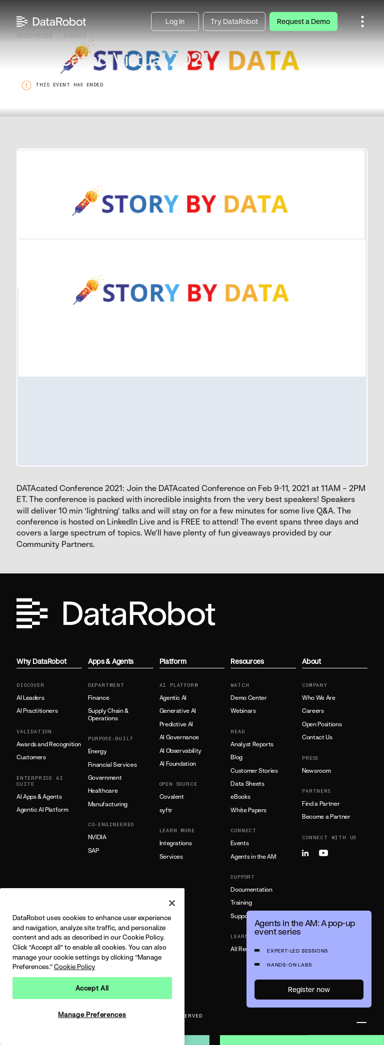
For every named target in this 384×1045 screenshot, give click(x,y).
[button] (363, 21)
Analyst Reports (252, 744)
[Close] (172, 903)
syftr (166, 810)
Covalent (172, 796)
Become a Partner (326, 816)
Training (241, 902)
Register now (309, 989)
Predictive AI (176, 724)
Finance (98, 697)
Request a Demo (303, 21)
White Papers (248, 810)
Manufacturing (108, 804)
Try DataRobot (234, 21)
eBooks (240, 796)
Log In (175, 21)
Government (105, 777)
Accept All (93, 988)
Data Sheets (247, 783)
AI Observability (181, 750)
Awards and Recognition (48, 744)
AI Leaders (30, 697)
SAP (93, 850)
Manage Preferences (92, 1015)
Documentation (251, 889)
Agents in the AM (253, 856)
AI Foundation (178, 763)
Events (239, 843)
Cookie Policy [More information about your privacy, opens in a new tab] (74, 967)
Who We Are (318, 697)
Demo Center (248, 697)
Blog (236, 757)
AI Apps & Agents (39, 796)
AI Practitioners (37, 710)
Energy (97, 751)
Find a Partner (321, 803)
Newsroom (316, 770)
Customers (31, 757)
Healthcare (103, 790)
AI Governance (179, 737)
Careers (313, 710)
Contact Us (317, 737)
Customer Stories (254, 770)
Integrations (176, 843)
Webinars (243, 710)
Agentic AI (173, 697)
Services (171, 856)
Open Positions (322, 724)
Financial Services (112, 764)
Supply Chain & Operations (108, 714)
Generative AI (178, 710)
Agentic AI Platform (42, 809)
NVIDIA (97, 837)
